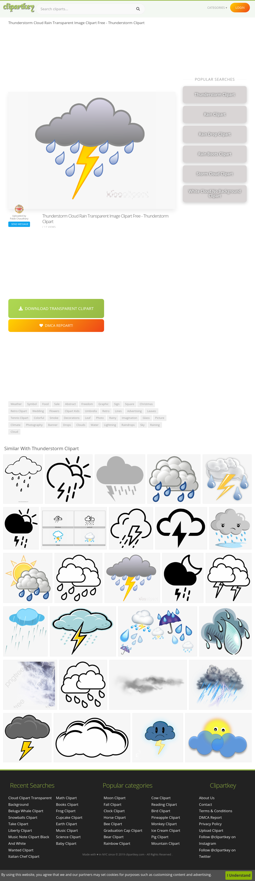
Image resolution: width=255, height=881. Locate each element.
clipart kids (72, 411)
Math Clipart (66, 797)
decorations (71, 418)
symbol (32, 404)
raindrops (128, 425)
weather (16, 404)
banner (52, 425)
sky (142, 425)
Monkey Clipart (164, 823)
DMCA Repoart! (56, 325)
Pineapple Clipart (165, 817)
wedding (38, 411)
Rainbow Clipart (117, 843)
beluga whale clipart (25, 810)
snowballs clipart (22, 817)
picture (159, 418)
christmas (146, 404)
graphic (104, 404)
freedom (87, 404)
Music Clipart (67, 830)
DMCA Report (210, 817)
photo (100, 418)
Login (240, 8)
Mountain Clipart (165, 843)
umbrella (91, 411)
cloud (14, 432)
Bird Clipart (160, 810)
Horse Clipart (115, 817)
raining (155, 425)
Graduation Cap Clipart (123, 830)
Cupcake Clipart (69, 817)
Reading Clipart (164, 804)
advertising (134, 411)
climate (15, 425)
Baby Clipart (66, 843)
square (129, 404)
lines (118, 411)
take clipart (18, 823)
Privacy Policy (210, 823)
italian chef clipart (23, 856)
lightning (110, 425)
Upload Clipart (211, 830)
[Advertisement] (91, 60)
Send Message (19, 224)
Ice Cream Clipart (165, 830)
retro (105, 411)
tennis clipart (19, 418)
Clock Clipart (114, 810)
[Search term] (90, 8)
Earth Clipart (66, 823)
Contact (205, 804)
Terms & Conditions (215, 810)
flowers (54, 411)
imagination (129, 418)
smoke (54, 418)
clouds (80, 425)
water (94, 425)
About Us (207, 797)
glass (146, 418)
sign (116, 404)
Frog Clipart (66, 810)
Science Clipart (68, 836)
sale (57, 404)
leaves (151, 411)
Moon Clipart (115, 797)
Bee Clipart (113, 823)
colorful (39, 418)
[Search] (138, 9)
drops (67, 425)
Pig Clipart (159, 836)
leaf (88, 418)
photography (34, 425)
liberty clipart (20, 830)
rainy (112, 418)
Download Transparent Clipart (56, 308)
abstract (70, 404)
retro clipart (19, 411)
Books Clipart (67, 804)
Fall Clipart (112, 804)
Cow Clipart (161, 797)
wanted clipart (20, 850)
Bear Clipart (113, 836)
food (45, 404)
